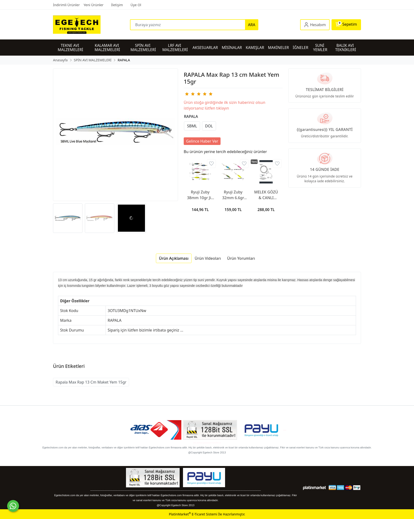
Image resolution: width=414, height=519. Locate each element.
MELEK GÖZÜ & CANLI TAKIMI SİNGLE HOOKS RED (266, 195)
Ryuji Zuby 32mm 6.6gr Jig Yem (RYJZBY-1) (233, 195)
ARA (251, 24)
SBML (192, 126)
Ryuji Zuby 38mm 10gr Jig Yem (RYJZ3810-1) (200, 195)
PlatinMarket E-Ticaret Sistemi (193, 514)
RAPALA (191, 116)
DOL (209, 126)
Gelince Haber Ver (202, 141)
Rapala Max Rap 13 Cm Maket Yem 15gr (91, 382)
